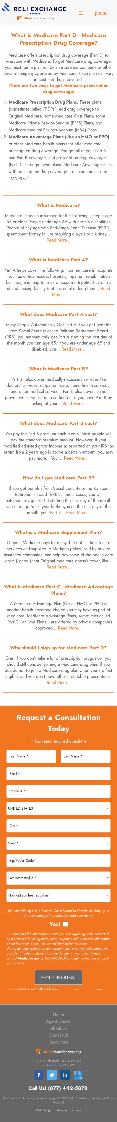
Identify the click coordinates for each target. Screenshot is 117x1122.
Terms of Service (87, 989)
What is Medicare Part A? (58, 259)
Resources (58, 1042)
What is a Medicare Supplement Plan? (58, 532)
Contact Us (59, 1035)
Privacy (76, 1110)
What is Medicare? (58, 205)
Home (58, 1014)
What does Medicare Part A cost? (58, 314)
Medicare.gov (28, 958)
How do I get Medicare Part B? (58, 477)
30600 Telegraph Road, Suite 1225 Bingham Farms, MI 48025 (58, 1063)
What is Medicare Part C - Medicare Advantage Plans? (58, 590)
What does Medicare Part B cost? (58, 423)
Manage (62, 1110)
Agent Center (58, 1021)
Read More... (59, 240)
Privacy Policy (67, 989)
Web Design (43, 1110)
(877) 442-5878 (68, 1088)
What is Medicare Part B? (58, 368)
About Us (58, 1028)
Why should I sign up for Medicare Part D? (58, 647)
